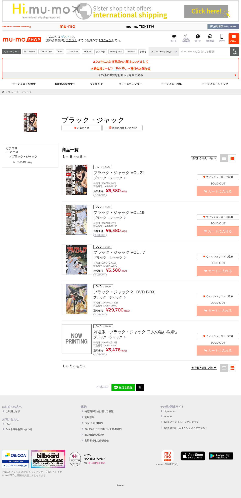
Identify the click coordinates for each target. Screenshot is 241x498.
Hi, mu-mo (170, 411)
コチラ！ (71, 40)
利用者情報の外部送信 (97, 440)
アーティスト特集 (171, 84)
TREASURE (46, 51)
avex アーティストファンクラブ (181, 422)
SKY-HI (87, 51)
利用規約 (89, 417)
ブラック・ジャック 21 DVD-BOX (123, 292)
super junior (116, 51)
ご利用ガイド (13, 411)
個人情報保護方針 (94, 434)
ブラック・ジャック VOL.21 (118, 172)
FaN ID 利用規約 (93, 423)
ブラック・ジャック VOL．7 (119, 252)
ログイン (106, 40)
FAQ (8, 424)
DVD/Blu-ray (24, 162)
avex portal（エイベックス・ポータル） (186, 427)
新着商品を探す (63, 84)
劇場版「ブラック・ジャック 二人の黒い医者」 (136, 332)
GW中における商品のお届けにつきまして (120, 61)
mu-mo (168, 416)
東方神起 (100, 52)
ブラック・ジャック (108, 178)
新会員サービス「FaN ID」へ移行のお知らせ (120, 68)
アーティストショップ (215, 84)
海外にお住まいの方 (124, 128)
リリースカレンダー (130, 84)
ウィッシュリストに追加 (218, 177)
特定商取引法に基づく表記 (99, 411)
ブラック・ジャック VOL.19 (118, 212)
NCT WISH (29, 51)
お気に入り (83, 128)
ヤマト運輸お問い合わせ (19, 429)
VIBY (59, 51)
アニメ (11, 152)
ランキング (96, 84)
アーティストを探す (24, 84)
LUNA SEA (73, 51)
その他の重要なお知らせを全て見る (120, 75)
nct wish (131, 51)
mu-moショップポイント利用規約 (103, 429)
